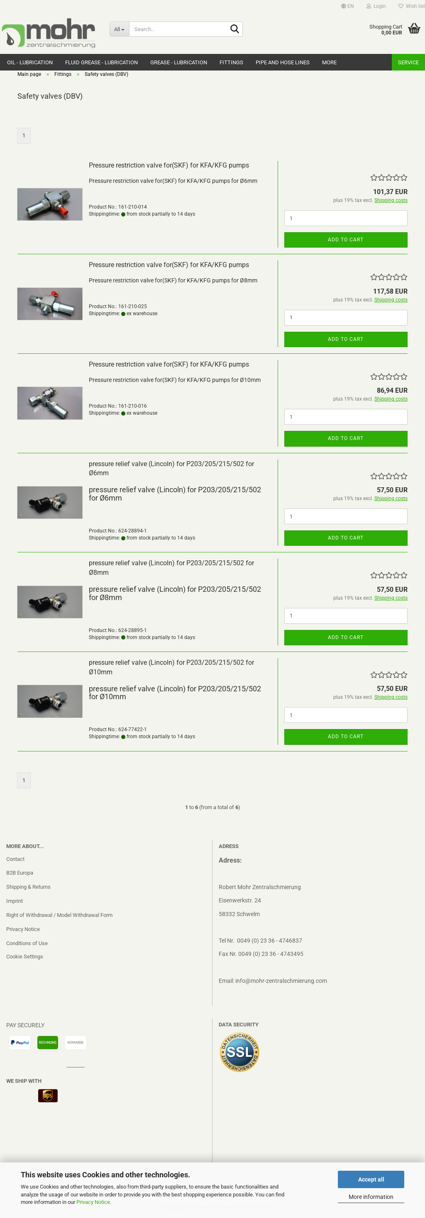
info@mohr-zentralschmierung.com (281, 980)
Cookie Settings (24, 956)
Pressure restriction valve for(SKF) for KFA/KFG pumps (169, 165)
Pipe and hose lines (283, 62)
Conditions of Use (27, 943)
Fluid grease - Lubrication (101, 62)
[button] (347, 6)
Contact (15, 859)
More (329, 62)
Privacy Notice (93, 1202)
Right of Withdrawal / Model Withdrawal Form (59, 915)
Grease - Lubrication (178, 62)
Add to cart (346, 240)
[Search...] (119, 29)
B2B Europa (19, 873)
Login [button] (376, 6)
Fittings (231, 62)
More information (371, 1197)
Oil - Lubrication (30, 62)
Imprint (14, 901)
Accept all (371, 1179)
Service (408, 62)
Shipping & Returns (28, 887)
